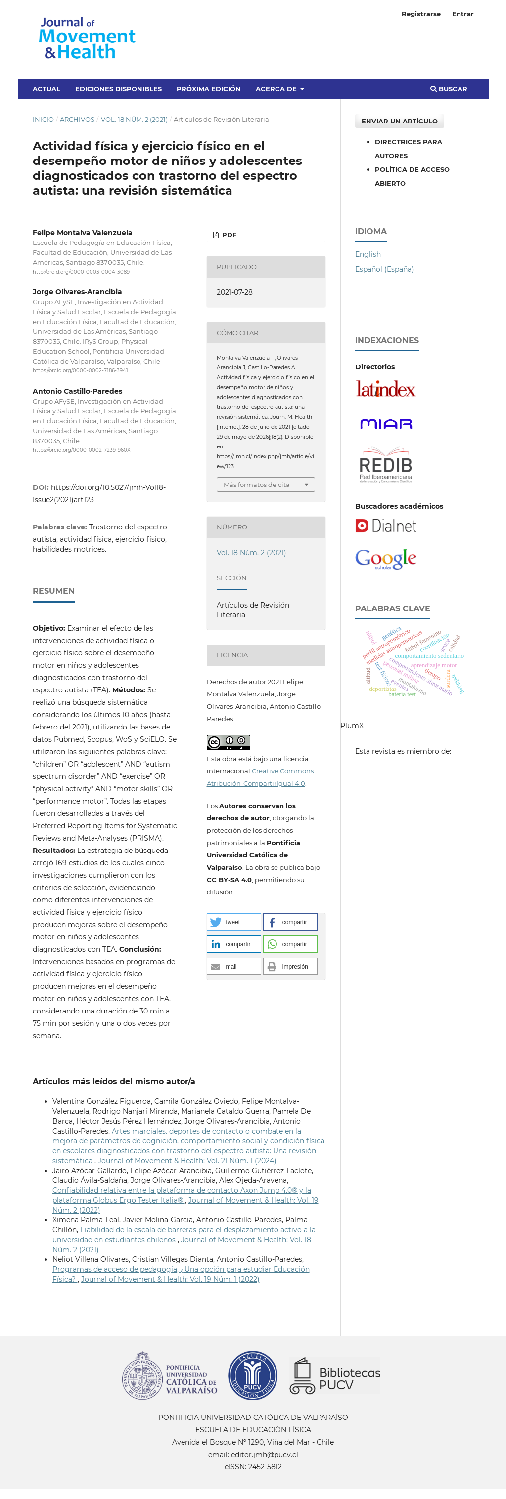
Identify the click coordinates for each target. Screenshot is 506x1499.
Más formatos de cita (257, 484)
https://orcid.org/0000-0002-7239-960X (82, 450)
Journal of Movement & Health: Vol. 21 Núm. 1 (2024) (187, 1160)
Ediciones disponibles (118, 89)
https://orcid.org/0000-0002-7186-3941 (80, 371)
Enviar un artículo (400, 121)
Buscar (448, 89)
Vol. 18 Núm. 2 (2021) (134, 119)
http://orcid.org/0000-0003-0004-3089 (81, 272)
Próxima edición (209, 89)
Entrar (463, 14)
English (368, 254)
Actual (46, 89)
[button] (234, 922)
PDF (228, 235)
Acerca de (277, 89)
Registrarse (421, 14)
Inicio (43, 119)
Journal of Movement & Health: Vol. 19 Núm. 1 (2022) (170, 1279)
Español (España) (384, 269)
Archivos (77, 119)
